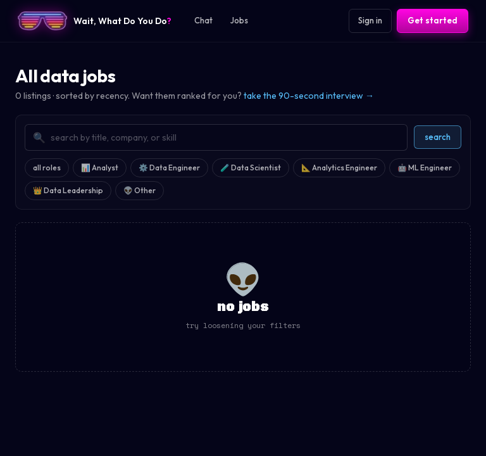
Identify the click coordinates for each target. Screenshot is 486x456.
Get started (433, 20)
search (438, 137)
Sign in (370, 20)
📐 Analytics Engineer (339, 167)
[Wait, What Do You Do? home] (94, 20)
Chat (203, 20)
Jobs (239, 20)
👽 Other (139, 190)
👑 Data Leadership (68, 190)
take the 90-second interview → (309, 95)
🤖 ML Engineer (424, 167)
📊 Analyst (99, 167)
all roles (47, 167)
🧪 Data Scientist (250, 167)
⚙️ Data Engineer (169, 167)
